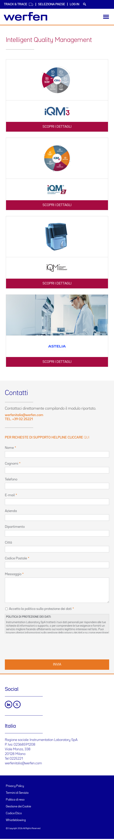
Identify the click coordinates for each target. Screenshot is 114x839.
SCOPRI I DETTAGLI (57, 126)
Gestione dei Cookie (18, 806)
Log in (74, 4)
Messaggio (13, 574)
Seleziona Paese (51, 4)
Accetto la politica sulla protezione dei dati (40, 608)
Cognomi (11, 463)
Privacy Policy (15, 786)
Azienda (11, 511)
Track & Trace (18, 4)
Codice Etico (14, 813)
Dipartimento (15, 526)
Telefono (11, 479)
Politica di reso (15, 799)
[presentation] (34, 646)
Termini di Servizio (17, 793)
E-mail (10, 495)
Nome (9, 447)
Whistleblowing (16, 820)
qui (86, 437)
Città (8, 542)
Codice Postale (16, 558)
